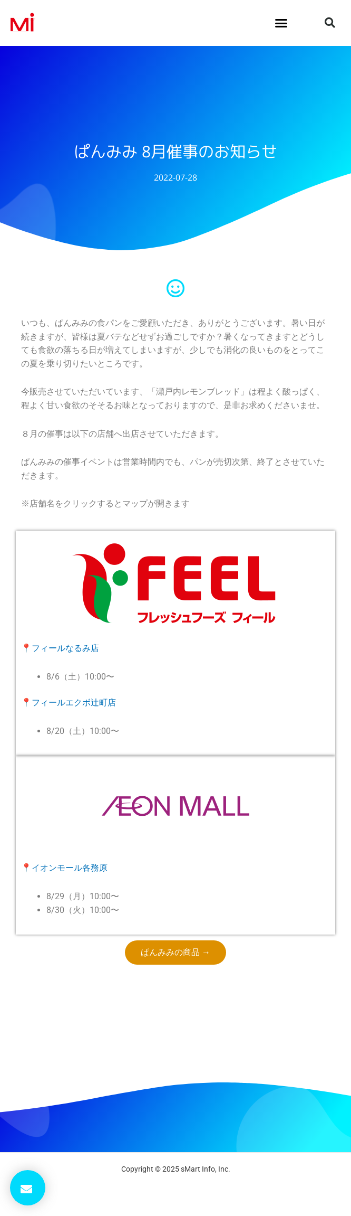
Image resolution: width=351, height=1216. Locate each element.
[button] (281, 23)
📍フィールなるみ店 (60, 648)
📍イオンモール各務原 (64, 868)
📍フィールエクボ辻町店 (68, 702)
